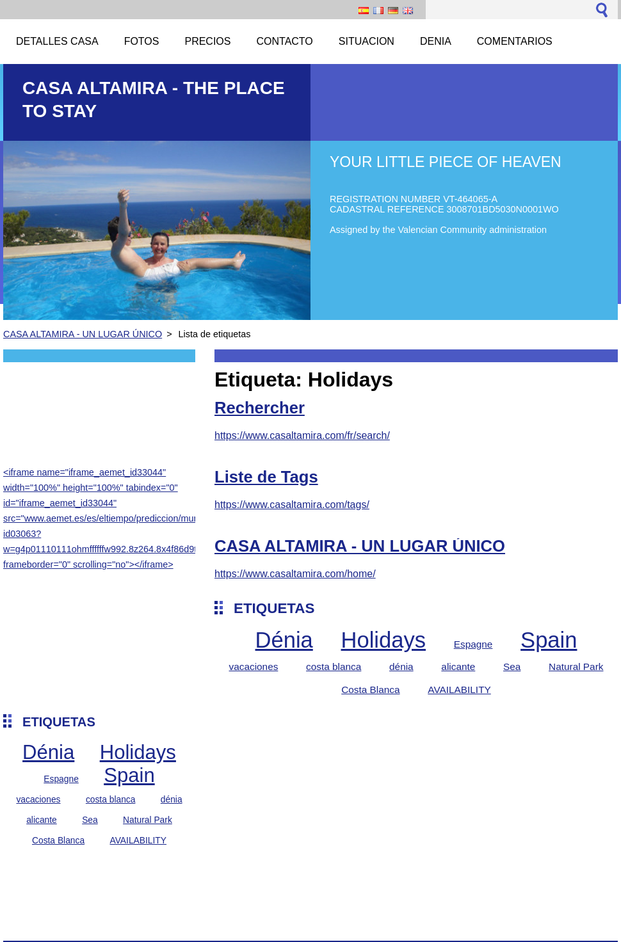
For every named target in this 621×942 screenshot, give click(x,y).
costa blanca (111, 799)
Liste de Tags (266, 477)
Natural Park (147, 820)
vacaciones (38, 799)
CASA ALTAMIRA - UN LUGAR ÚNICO (82, 334)
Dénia (48, 752)
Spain (129, 775)
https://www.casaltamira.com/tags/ (291, 504)
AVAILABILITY (137, 840)
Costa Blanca (58, 840)
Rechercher (259, 408)
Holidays (138, 752)
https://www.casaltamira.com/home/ (295, 573)
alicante (41, 820)
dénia (171, 799)
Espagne (61, 779)
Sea (90, 820)
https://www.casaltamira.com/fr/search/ (302, 435)
